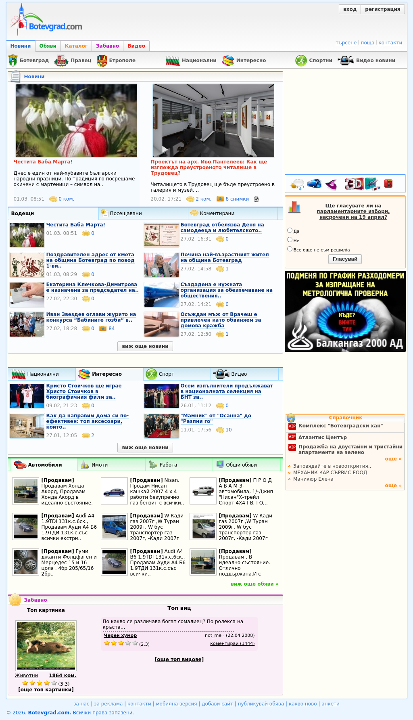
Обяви (48, 46)
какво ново (303, 704)
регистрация (382, 9)
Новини (20, 46)
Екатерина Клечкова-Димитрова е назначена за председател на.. (92, 287)
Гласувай (345, 259)
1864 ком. (62, 675)
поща (368, 43)
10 (224, 430)
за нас (81, 704)
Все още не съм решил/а (318, 249)
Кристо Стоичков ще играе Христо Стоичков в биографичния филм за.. (84, 391)
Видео (136, 46)
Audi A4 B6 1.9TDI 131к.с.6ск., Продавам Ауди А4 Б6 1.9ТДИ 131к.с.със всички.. (158, 562)
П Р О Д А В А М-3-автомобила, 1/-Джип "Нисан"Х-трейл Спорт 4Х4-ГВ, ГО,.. (246, 491)
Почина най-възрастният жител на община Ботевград (225, 257)
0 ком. (62, 199)
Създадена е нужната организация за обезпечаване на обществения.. (227, 290)
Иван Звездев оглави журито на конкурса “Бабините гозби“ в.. (91, 317)
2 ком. (199, 199)
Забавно (107, 46)
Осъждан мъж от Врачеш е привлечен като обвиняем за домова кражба (221, 320)
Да (293, 231)
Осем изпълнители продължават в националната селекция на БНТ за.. (227, 391)
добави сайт (217, 704)
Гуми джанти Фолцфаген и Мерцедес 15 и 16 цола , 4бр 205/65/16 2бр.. (69, 562)
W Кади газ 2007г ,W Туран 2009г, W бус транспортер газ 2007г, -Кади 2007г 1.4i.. (157, 530)
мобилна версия (176, 704)
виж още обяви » (254, 584)
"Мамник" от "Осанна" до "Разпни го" (216, 418)
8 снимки (233, 199)
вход (350, 9)
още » (393, 459)
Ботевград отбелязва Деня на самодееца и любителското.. (222, 227)
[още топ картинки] (46, 690)
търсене (346, 43)
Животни (26, 675)
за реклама (108, 704)
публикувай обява (261, 704)
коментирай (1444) (232, 643)
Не (293, 240)
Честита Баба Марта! (76, 225)
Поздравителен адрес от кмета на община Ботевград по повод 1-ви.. (90, 260)
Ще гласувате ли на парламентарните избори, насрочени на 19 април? (353, 211)
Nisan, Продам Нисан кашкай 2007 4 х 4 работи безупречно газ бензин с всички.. (157, 491)
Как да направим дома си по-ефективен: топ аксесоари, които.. (87, 421)
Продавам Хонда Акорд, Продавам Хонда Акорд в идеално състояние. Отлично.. (67, 497)
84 (107, 328)
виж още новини (145, 346)
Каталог (76, 46)
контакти (390, 43)
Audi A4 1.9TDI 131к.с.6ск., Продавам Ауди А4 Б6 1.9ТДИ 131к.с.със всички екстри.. (69, 527)
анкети (330, 704)
